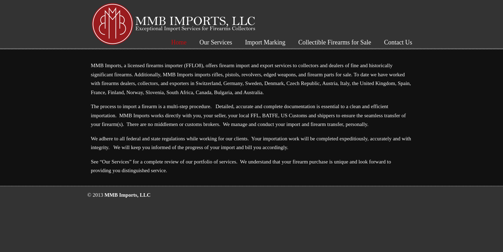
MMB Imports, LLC (174, 24)
